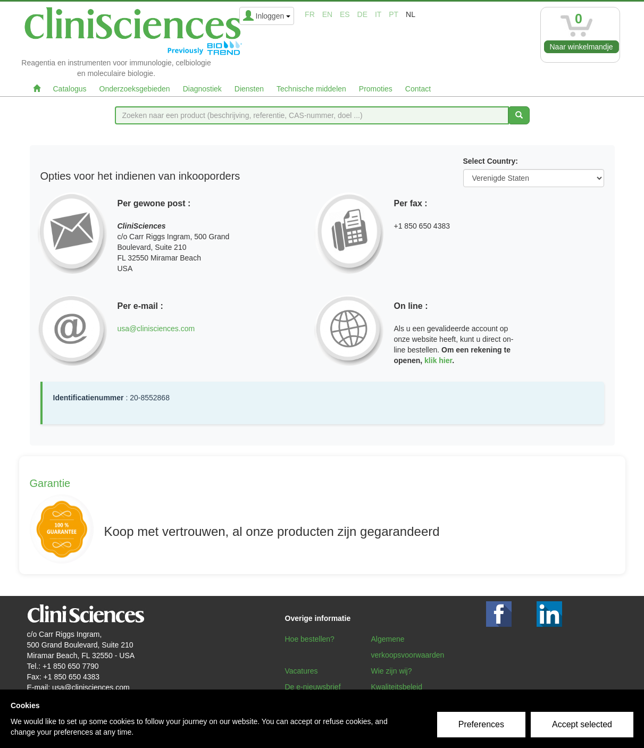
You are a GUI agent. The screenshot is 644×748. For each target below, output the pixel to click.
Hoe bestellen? (309, 639)
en (327, 14)
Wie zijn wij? (391, 671)
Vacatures (301, 671)
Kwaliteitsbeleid (397, 687)
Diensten (249, 89)
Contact (418, 89)
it (378, 14)
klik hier (438, 360)
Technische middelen (311, 89)
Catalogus (70, 89)
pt (393, 14)
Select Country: (490, 161)
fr (310, 14)
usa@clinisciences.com (156, 328)
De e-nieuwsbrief (313, 687)
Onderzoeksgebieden (134, 89)
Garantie (50, 483)
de (362, 14)
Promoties (375, 89)
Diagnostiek (202, 89)
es (345, 14)
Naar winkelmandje (581, 47)
